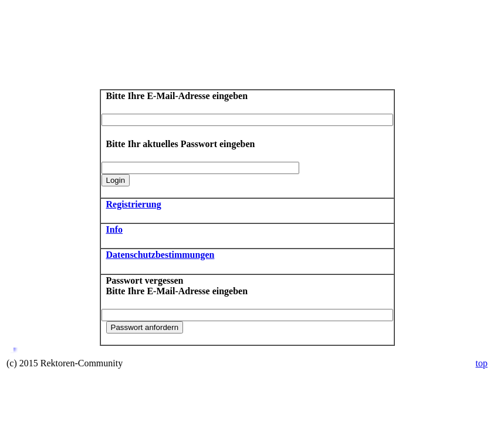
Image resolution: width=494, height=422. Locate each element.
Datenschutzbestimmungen (160, 255)
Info (114, 229)
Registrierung (133, 204)
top (482, 363)
